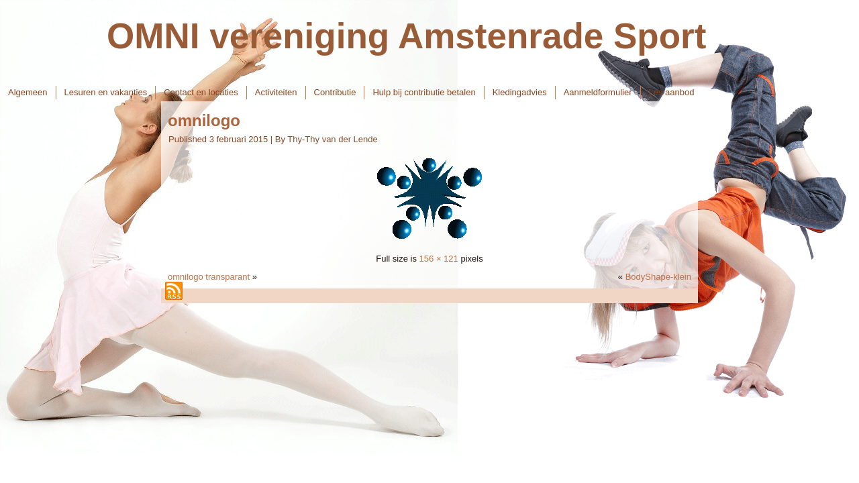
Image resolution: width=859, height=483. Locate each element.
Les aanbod (672, 92)
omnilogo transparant (209, 277)
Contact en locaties (201, 92)
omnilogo (204, 120)
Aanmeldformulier (598, 92)
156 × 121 (438, 259)
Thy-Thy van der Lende (332, 139)
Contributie (335, 92)
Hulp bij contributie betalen (423, 92)
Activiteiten (276, 92)
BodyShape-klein (658, 277)
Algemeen (28, 92)
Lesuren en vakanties (106, 92)
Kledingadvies (520, 92)
